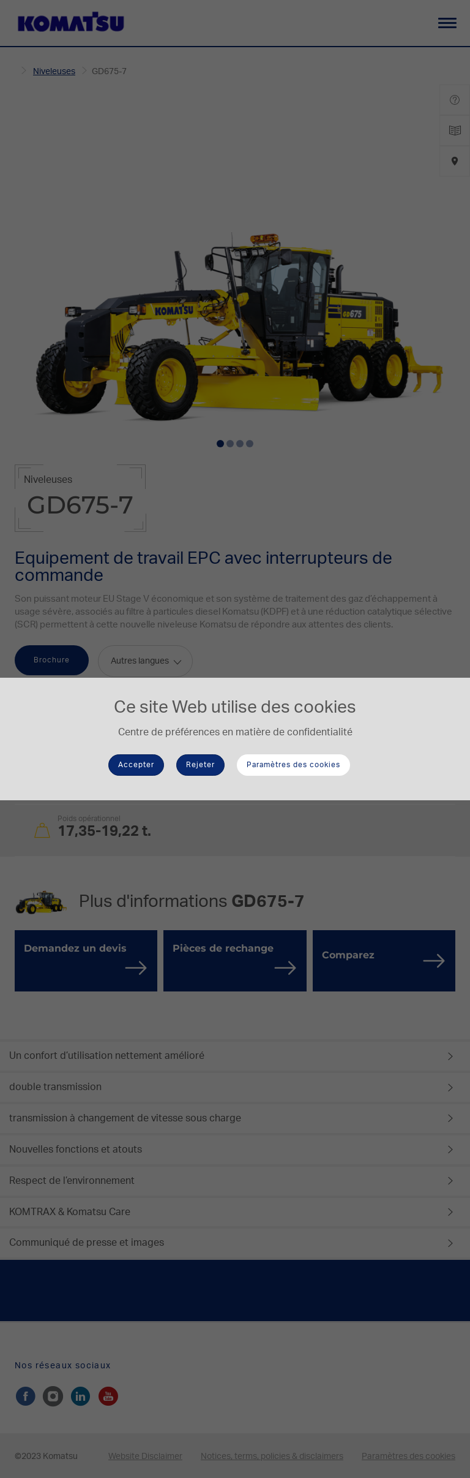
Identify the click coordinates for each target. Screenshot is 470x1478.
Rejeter (200, 764)
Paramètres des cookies (293, 764)
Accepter (136, 764)
